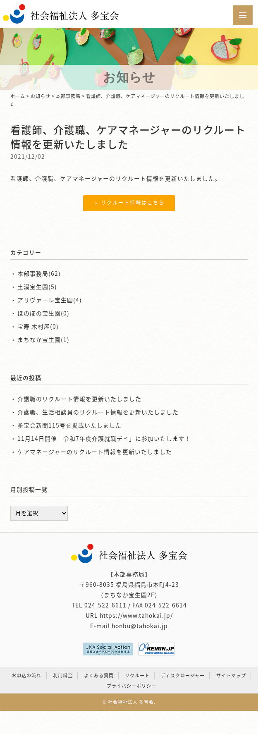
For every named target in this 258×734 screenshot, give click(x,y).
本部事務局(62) (39, 273)
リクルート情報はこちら (128, 202)
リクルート (137, 675)
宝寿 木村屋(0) (38, 326)
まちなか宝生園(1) (43, 339)
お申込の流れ (26, 675)
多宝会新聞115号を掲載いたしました (69, 425)
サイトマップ (231, 675)
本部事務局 (68, 96)
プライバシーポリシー (131, 685)
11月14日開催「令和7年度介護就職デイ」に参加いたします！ (104, 438)
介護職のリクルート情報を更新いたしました (79, 398)
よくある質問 (99, 675)
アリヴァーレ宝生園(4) (49, 300)
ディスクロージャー (183, 675)
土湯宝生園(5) (37, 286)
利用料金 (63, 675)
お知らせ (40, 96)
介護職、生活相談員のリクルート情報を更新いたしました (98, 412)
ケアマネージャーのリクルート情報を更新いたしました (94, 451)
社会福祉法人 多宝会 (131, 701)
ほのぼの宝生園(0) (43, 313)
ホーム (17, 96)
